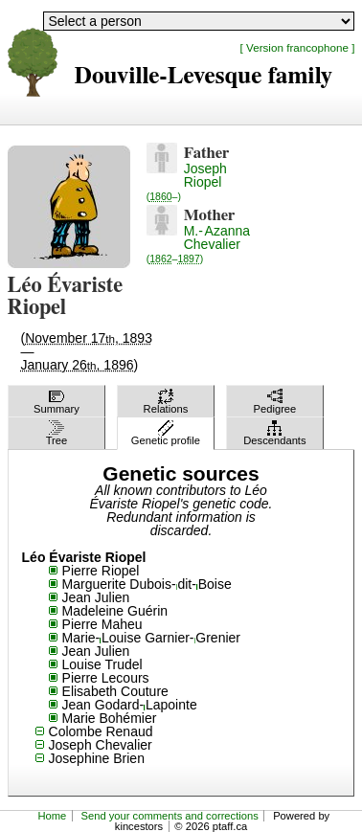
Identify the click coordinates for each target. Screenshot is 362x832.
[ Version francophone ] (297, 47)
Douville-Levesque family (203, 76)
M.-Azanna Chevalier (198, 243)
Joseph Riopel (187, 181)
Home (51, 815)
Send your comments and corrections (170, 815)
